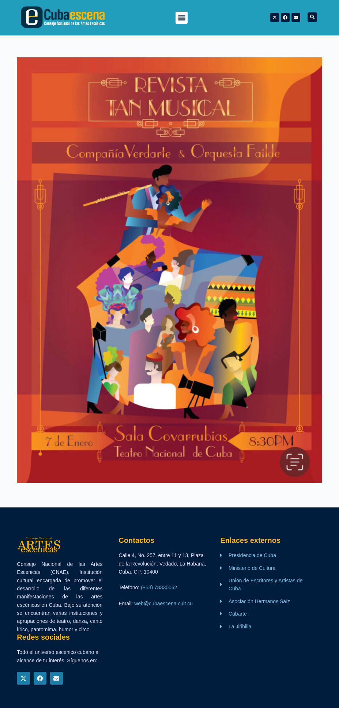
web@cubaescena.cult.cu (163, 603)
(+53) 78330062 (159, 587)
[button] (182, 18)
